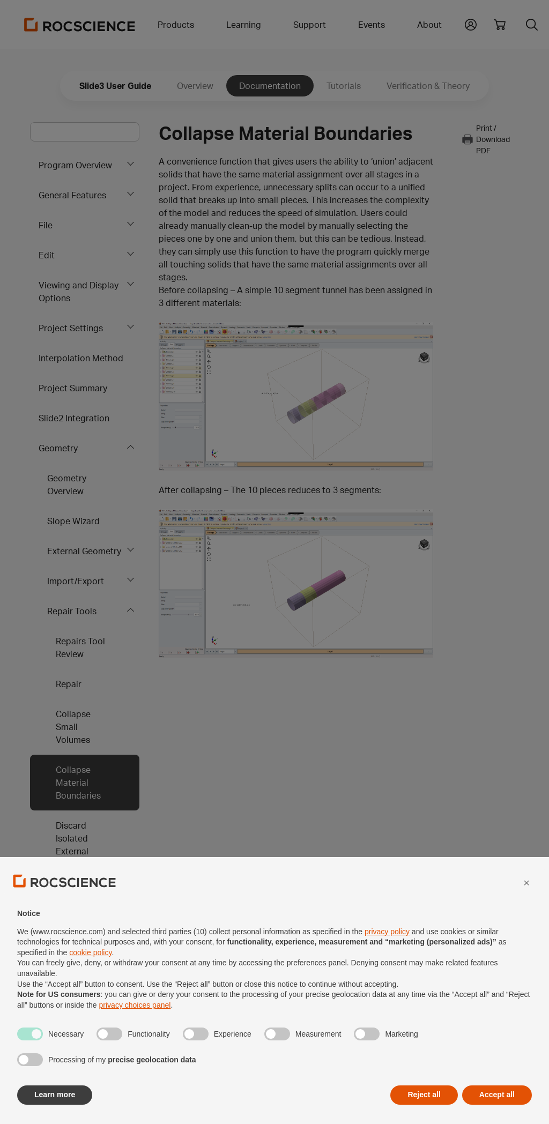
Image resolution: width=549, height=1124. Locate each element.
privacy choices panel (135, 1030)
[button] (526, 908)
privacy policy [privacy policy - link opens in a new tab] (387, 956)
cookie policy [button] (90, 977)
